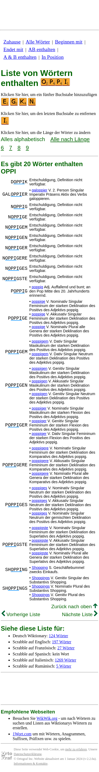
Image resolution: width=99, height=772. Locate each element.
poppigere (40, 448)
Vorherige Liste (21, 614)
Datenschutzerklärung (27, 754)
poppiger (39, 408)
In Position (52, 57)
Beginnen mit (68, 42)
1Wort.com (22, 734)
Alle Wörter (38, 42)
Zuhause (12, 42)
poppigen (39, 368)
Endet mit (13, 49)
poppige (38, 301)
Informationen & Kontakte (31, 763)
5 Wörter (63, 666)
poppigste (40, 528)
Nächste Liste (79, 614)
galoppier (39, 190)
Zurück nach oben (74, 606)
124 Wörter (58, 636)
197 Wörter (61, 642)
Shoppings (41, 578)
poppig (37, 287)
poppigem (40, 341)
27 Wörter (65, 648)
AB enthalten (41, 49)
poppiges (39, 488)
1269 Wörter (65, 660)
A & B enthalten (19, 57)
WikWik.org (46, 718)
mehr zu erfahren (76, 749)
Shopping (40, 567)
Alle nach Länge (70, 139)
